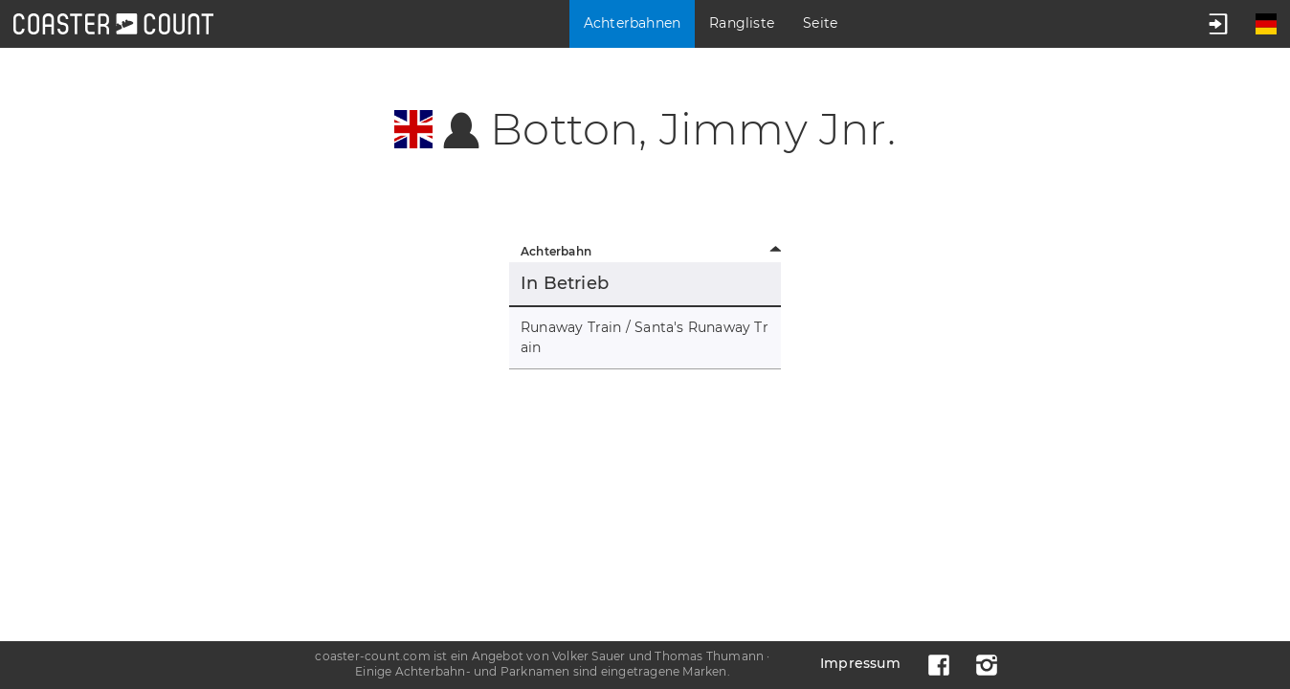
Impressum (860, 663)
